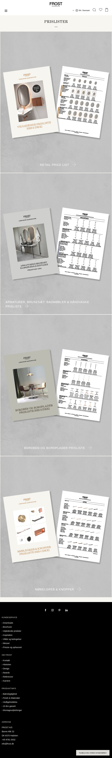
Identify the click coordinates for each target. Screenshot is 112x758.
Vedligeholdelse (10, 702)
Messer (6, 643)
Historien (7, 664)
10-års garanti (9, 706)
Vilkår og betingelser (12, 639)
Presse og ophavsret (12, 647)
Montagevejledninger (12, 710)
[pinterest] (59, 610)
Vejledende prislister (12, 631)
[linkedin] (66, 610)
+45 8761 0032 (8, 739)
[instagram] (52, 610)
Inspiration (8, 635)
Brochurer (7, 627)
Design (6, 668)
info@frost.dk (8, 744)
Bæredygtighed (10, 694)
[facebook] (45, 610)
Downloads (8, 623)
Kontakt (6, 660)
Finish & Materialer (11, 698)
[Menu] (6, 11)
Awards (6, 672)
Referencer (8, 677)
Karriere (6, 681)
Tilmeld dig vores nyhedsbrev (93, 753)
